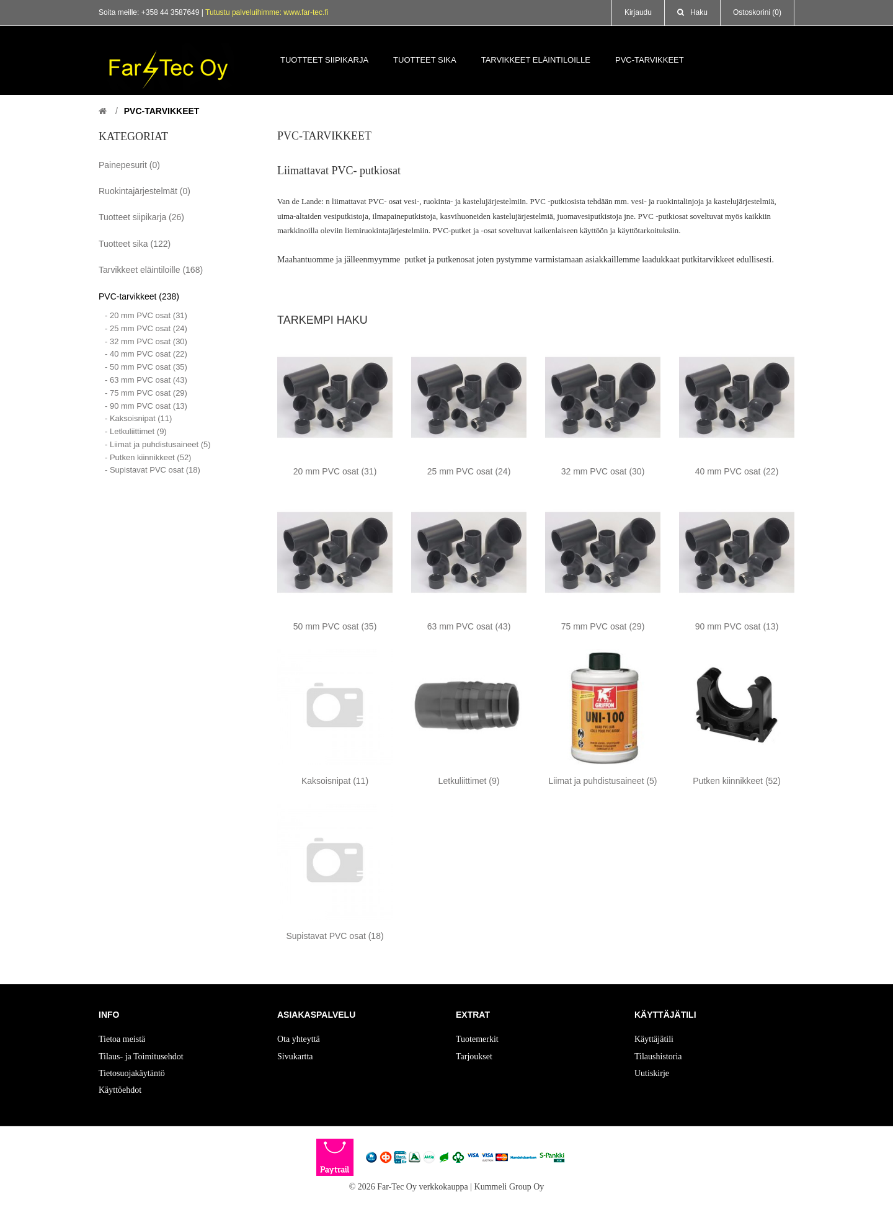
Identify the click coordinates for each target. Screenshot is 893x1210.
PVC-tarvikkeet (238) (139, 296)
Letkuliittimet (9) (469, 781)
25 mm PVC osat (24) (469, 471)
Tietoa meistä (122, 1039)
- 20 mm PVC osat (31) (146, 315)
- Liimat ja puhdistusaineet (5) (158, 444)
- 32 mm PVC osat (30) (146, 341)
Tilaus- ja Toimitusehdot (141, 1056)
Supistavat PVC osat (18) (334, 936)
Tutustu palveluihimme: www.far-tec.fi (266, 12)
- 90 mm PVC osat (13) (146, 406)
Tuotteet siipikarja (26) (141, 217)
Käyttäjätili (653, 1039)
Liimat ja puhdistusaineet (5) (602, 781)
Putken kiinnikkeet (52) (737, 781)
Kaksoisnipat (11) (334, 781)
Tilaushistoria (658, 1056)
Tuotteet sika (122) (135, 244)
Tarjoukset (474, 1056)
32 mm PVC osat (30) (603, 471)
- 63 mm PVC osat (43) (146, 380)
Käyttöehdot (120, 1090)
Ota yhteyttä (298, 1039)
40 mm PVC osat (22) (737, 471)
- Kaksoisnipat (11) (138, 418)
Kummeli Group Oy (509, 1186)
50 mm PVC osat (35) (335, 626)
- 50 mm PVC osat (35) (146, 366)
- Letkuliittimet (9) (136, 431)
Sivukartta (295, 1056)
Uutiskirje (651, 1073)
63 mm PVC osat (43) (469, 626)
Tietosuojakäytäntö (132, 1073)
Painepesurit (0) (129, 165)
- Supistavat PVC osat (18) (152, 469)
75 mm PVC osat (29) (603, 626)
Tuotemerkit (477, 1039)
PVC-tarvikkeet (162, 111)
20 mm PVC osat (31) (335, 471)
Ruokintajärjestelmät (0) (144, 191)
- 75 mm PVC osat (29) (146, 393)
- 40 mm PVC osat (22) (146, 353)
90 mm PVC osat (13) (737, 626)
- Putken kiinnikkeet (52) (148, 457)
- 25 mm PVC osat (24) (146, 328)
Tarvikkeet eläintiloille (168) (151, 270)
